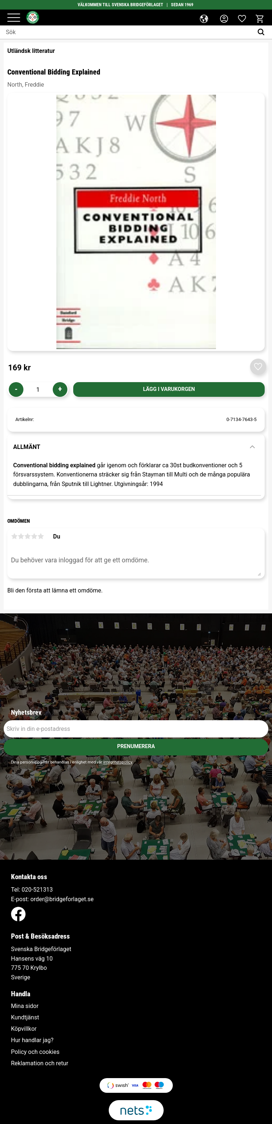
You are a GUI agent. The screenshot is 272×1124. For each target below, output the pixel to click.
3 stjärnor (27, 536)
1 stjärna (14, 536)
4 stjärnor (34, 536)
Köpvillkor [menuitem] (24, 1029)
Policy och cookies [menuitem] (35, 1052)
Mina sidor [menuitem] (24, 1006)
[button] (13, 18)
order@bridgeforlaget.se (62, 899)
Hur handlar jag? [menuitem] (32, 1040)
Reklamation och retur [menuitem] (39, 1063)
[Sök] (262, 32)
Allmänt (26, 446)
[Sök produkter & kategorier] (126, 32)
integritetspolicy (117, 762)
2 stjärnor (21, 536)
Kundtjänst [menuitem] (25, 1017)
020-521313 (37, 889)
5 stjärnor (40, 536)
